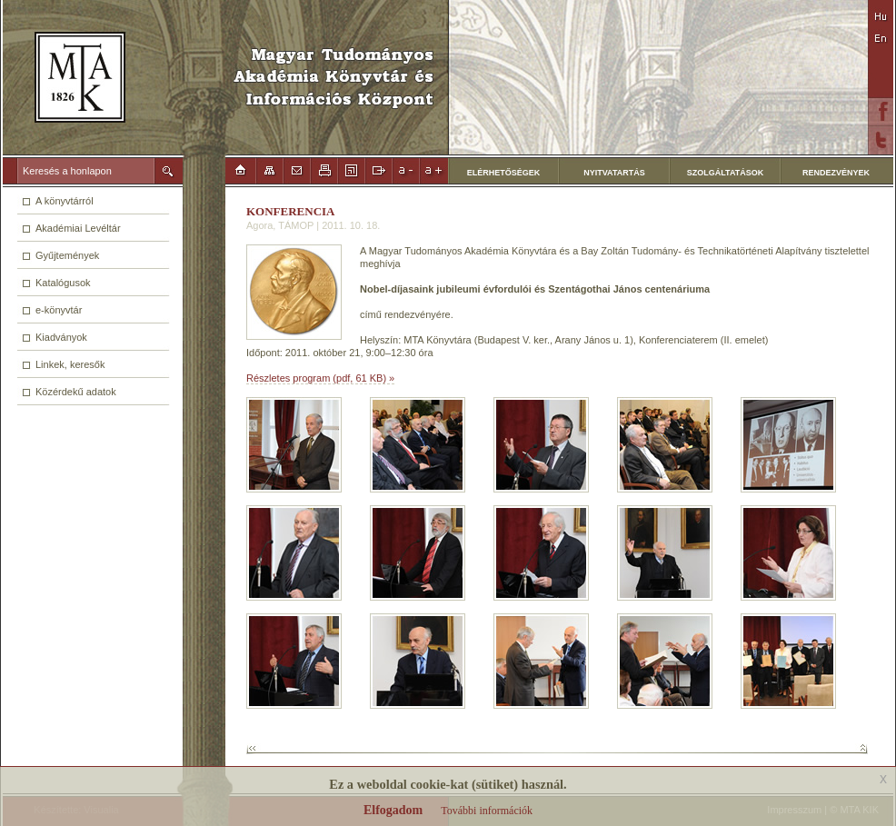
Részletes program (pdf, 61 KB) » (320, 378)
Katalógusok (63, 282)
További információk (487, 810)
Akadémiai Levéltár (78, 228)
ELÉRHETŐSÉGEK (504, 172)
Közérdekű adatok (75, 391)
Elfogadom (393, 810)
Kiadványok (61, 337)
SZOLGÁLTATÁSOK (725, 172)
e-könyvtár (58, 309)
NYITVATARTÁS (614, 172)
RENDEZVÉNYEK (836, 172)
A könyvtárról (64, 200)
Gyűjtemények (67, 255)
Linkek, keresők (70, 364)
